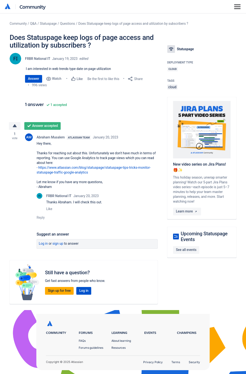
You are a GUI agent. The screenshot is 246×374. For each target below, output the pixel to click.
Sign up (57, 244)
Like (49, 209)
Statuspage (48, 23)
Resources (118, 347)
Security (194, 362)
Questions (67, 23)
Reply (41, 218)
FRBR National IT (37, 59)
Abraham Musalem (51, 137)
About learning (121, 341)
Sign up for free (59, 291)
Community (32, 6)
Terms (175, 362)
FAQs (82, 341)
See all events (186, 250)
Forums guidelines (91, 347)
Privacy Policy (153, 362)
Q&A (33, 23)
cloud (172, 87)
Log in (43, 244)
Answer (33, 79)
